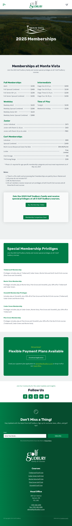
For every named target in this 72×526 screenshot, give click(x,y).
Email (5, 432)
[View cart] (66, 4)
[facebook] (25, 396)
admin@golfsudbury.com (44, 364)
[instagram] (36, 396)
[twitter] (30, 396)
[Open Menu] (4, 4)
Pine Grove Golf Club (36, 482)
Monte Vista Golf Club (36, 479)
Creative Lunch (64, 518)
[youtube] (47, 396)
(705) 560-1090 (36, 505)
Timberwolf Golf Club (36, 473)
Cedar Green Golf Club (36, 476)
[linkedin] (41, 396)
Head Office (37, 366)
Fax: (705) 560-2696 (36, 507)
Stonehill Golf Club (36, 485)
